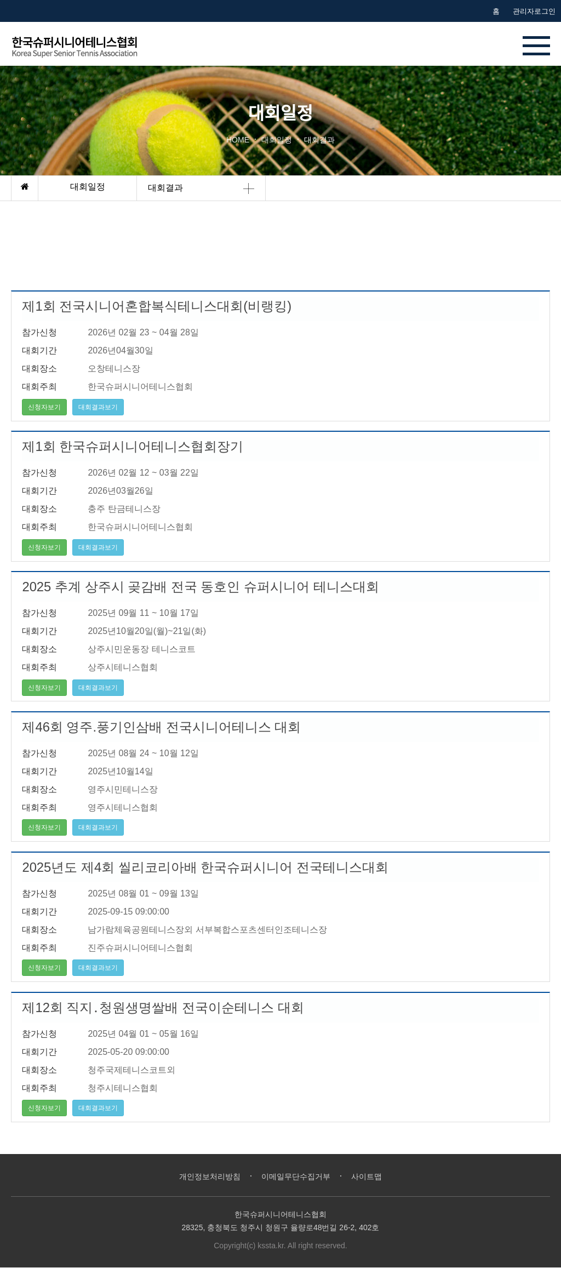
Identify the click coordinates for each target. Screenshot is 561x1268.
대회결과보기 (98, 407)
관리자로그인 (534, 11)
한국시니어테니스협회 (86, 46)
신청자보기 (44, 407)
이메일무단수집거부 (297, 1176)
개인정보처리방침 (206, 1176)
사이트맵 (371, 1176)
